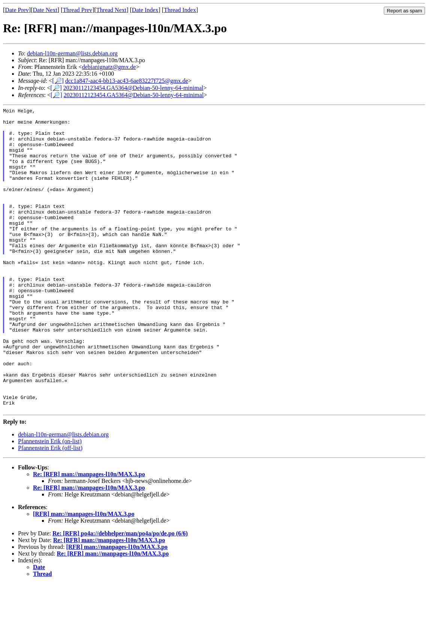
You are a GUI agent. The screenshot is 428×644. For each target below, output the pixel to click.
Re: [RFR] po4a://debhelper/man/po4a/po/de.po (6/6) (120, 594)
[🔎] (58, 81)
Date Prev (17, 10)
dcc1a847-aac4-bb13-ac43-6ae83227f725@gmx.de (126, 81)
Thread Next (111, 10)
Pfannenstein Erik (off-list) (50, 508)
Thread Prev (77, 10)
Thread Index (180, 10)
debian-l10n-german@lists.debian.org (72, 53)
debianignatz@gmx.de (109, 67)
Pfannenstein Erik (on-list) (50, 502)
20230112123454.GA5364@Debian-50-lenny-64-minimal (133, 88)
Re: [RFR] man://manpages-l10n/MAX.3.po (89, 535)
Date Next (45, 10)
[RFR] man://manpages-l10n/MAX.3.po (84, 574)
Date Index (145, 10)
